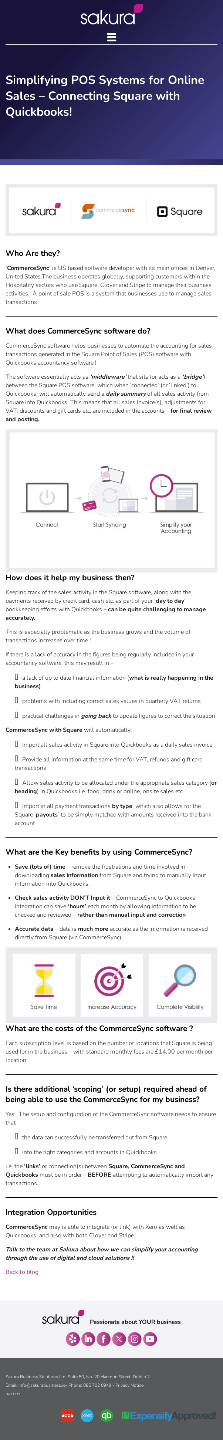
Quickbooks (21, 363)
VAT (11, 411)
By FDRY (13, 1394)
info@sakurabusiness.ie (41, 1385)
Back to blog (22, 1272)
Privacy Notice (129, 1385)
